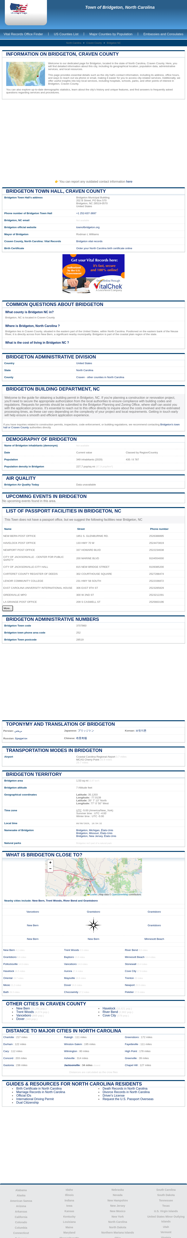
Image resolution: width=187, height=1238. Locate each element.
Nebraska (118, 1189)
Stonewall (130, 964)
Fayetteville (131, 1044)
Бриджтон (21, 738)
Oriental (8, 978)
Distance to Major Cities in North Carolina (63, 1030)
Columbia (21, 1227)
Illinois (69, 1195)
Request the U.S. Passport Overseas (128, 1099)
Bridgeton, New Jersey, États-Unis (96, 836)
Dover (67, 985)
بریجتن (18, 730)
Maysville (69, 978)
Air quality (21, 478)
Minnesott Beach (154, 938)
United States (84, 363)
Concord (8, 1058)
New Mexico (117, 1211)
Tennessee (166, 1200)
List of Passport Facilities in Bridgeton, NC (63, 510)
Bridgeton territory (34, 774)
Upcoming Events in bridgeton (46, 496)
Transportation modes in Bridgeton (54, 750)
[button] (50, 863)
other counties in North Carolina (105, 377)
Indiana (69, 1200)
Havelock (8, 971)
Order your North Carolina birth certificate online (104, 248)
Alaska (21, 1195)
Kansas (69, 1211)
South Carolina (166, 1189)
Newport (130, 985)
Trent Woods (54, 900)
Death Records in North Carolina (125, 1088)
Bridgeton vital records (89, 241)
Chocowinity (71, 992)
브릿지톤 (141, 730)
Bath (6, 992)
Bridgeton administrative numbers (52, 619)
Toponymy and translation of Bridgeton (60, 724)
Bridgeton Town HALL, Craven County (56, 191)
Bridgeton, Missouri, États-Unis (94, 833)
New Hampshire (117, 1200)
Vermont (165, 1232)
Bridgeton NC (114, 43)
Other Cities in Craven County (46, 1003)
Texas (166, 1205)
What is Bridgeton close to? (44, 854)
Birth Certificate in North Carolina (39, 1088)
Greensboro (132, 1037)
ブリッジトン (86, 730)
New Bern (38, 900)
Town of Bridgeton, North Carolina (120, 7)
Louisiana (69, 1221)
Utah (166, 1226)
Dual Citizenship (27, 1102)
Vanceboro (32, 911)
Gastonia (8, 1065)
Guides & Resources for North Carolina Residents (74, 1083)
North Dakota (117, 1227)
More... (8, 608)
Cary (6, 1051)
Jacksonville (72, 1065)
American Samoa (21, 1200)
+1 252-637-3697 (86, 213)
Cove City (130, 971)
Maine (69, 1227)
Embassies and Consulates (163, 34)
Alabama (21, 1190)
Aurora (68, 971)
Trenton (129, 978)
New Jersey (117, 1205)
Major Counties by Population (110, 34)
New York (118, 1216)
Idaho (69, 1189)
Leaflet (92, 894)
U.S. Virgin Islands (166, 1211)
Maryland (69, 1232)
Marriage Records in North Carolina (40, 1092)
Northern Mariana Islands (117, 1232)
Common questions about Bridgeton (54, 304)
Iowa (69, 1205)
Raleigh (68, 1037)
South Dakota (166, 1195)
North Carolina (73, 43)
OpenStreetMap (120, 894)
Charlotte (8, 1037)
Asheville (69, 1058)
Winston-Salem (73, 1044)
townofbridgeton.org (88, 227)
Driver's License (114, 1095)
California (21, 1217)
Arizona (21, 1206)
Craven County (94, 43)
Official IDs (23, 1095)
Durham (8, 1044)
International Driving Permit (35, 1099)
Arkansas (21, 1211)
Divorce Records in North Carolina (126, 1092)
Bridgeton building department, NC (53, 389)
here (129, 181)
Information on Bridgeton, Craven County (62, 54)
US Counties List (66, 34)
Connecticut (21, 1232)
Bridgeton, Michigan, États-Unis (94, 830)
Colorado (21, 1222)
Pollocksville (10, 964)
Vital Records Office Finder (23, 34)
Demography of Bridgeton (41, 439)
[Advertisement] (93, 137)
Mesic (6, 985)
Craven (80, 377)
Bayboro (69, 957)
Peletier (129, 992)
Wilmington (70, 1051)
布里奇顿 (81, 738)
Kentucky (69, 1216)
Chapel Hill (131, 1065)
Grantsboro (90, 900)
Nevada (118, 1195)
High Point (131, 1051)
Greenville (131, 1058)
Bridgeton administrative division (51, 356)
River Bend (70, 900)
